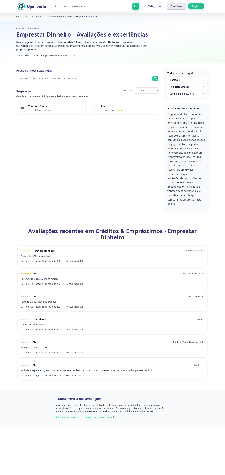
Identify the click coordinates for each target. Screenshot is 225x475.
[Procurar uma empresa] (96, 6)
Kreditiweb (39, 319)
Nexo (36, 342)
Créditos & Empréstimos (28, 28)
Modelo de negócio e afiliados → (102, 416)
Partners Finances (44, 250)
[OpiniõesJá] (32, 6)
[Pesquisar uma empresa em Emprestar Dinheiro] (87, 78)
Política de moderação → (69, 416)
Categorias (154, 6)
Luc (35, 273)
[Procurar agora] (155, 78)
